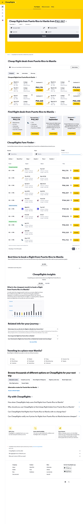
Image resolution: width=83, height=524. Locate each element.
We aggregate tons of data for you (45, 453)
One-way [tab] (33, 73)
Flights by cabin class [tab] (54, 379)
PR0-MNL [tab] (41, 283)
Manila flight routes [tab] (66, 379)
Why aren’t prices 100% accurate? (45, 456)
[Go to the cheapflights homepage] (10, 2)
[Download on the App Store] (68, 471)
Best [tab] (18, 73)
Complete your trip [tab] (25, 379)
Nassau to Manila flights (14, 390)
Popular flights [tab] (25, 383)
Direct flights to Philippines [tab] (39, 379)
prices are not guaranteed (37, 446)
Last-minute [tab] (25, 73)
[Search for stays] (2, 9)
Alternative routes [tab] (13, 379)
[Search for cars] (2, 12)
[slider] (81, 155)
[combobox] (28, 24)
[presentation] (66, 21)
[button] (2, 2)
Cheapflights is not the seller (45, 451)
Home (8, 54)
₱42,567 (60, 21)
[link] (16, 133)
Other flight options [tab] (14, 383)
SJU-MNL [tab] (44, 264)
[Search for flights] (2, 6)
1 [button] (73, 249)
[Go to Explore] (2, 16)
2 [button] (76, 249)
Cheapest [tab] (11, 73)
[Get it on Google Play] (68, 467)
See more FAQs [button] (33, 342)
